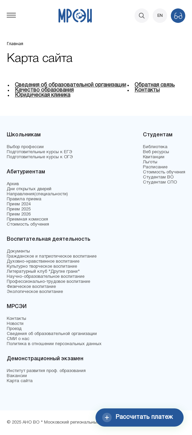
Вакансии (17, 376)
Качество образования (44, 90)
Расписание (155, 167)
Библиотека (155, 147)
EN (160, 16)
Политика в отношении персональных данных (54, 344)
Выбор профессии (25, 147)
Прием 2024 (19, 204)
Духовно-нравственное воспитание (43, 262)
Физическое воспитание (31, 287)
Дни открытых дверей (29, 189)
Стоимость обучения (28, 225)
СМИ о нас (18, 339)
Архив (13, 184)
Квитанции (153, 157)
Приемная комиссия (27, 220)
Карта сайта (20, 381)
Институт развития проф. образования (46, 371)
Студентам (157, 135)
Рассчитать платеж (137, 417)
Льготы (150, 162)
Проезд (14, 329)
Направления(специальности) (37, 194)
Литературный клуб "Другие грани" (43, 272)
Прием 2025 (19, 209)
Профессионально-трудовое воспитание (48, 282)
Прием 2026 (19, 214)
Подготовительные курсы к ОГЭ (40, 157)
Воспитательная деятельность (48, 239)
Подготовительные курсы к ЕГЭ (39, 152)
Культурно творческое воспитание (42, 267)
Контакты (147, 90)
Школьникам (24, 135)
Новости (15, 324)
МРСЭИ (17, 306)
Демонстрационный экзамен (45, 359)
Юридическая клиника (42, 95)
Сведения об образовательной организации (70, 85)
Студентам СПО (160, 182)
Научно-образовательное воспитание (45, 277)
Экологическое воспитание (35, 292)
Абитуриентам (26, 172)
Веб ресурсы (156, 152)
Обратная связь (155, 85)
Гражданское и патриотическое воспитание (52, 257)
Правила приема (24, 199)
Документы (18, 251)
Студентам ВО (158, 177)
